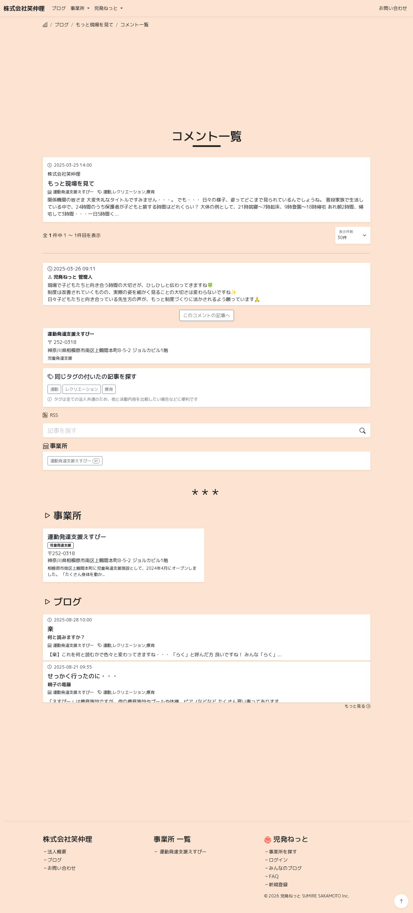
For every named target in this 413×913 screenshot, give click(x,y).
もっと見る (357, 706)
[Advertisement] (206, 74)
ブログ (59, 8)
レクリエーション (81, 389)
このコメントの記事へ (206, 315)
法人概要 (57, 851)
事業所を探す (283, 851)
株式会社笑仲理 (24, 8)
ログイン (278, 860)
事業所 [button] (78, 8)
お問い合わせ (393, 8)
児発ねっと (291, 839)
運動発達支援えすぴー (183, 851)
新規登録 (278, 884)
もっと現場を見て (94, 24)
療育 (109, 389)
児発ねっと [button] (106, 8)
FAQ (274, 876)
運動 (54, 389)
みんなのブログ (285, 868)
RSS (50, 415)
